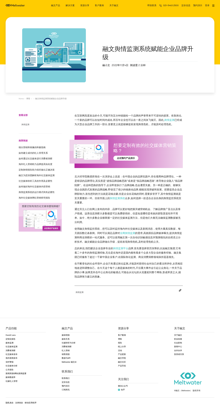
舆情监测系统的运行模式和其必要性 (37, 192)
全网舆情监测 (127, 233)
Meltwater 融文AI (69, 362)
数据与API (66, 358)
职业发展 (178, 339)
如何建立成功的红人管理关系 (33, 153)
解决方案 (70, 5)
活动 (120, 350)
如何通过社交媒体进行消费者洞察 (35, 158)
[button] (213, 6)
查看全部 (23, 115)
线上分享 (122, 346)
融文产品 (55, 5)
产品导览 (122, 366)
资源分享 (84, 5)
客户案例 (99, 5)
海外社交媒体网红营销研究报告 (34, 198)
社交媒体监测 (11, 346)
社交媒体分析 (11, 366)
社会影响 (178, 343)
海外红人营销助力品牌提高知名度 (35, 164)
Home (21, 98)
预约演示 (197, 5)
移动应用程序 (30, 403)
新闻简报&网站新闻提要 (16, 373)
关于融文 (113, 5)
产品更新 (122, 354)
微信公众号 (123, 386)
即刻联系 (151, 5)
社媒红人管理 (11, 381)
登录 (207, 5)
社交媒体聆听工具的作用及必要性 (35, 181)
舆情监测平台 (120, 248)
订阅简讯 (66, 390)
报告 (120, 343)
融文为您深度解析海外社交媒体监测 (37, 175)
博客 (28, 98)
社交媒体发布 (11, 354)
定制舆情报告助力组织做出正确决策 (37, 170)
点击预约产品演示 (126, 158)
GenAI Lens (11, 335)
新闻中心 (178, 346)
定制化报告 (10, 339)
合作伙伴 (178, 350)
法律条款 (19, 403)
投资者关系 (179, 354)
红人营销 (66, 350)
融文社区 (122, 362)
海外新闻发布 (11, 358)
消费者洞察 (10, 350)
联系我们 (66, 378)
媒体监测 (9, 343)
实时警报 (9, 362)
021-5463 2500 (171, 5)
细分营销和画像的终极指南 (32, 147)
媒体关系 (66, 339)
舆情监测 (169, 120)
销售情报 (66, 354)
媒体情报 (66, 335)
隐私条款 (9, 403)
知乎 (121, 390)
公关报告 (9, 370)
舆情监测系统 (117, 198)
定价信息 (185, 5)
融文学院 (122, 358)
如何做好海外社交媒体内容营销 (34, 186)
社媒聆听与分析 (68, 343)
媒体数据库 (10, 377)
